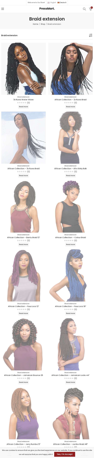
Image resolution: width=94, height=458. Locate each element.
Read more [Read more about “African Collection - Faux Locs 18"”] (70, 313)
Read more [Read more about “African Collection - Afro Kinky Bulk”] (70, 175)
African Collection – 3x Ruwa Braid (24, 168)
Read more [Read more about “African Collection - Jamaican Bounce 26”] (23, 382)
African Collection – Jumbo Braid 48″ (70, 444)
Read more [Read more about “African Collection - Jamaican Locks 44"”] (70, 382)
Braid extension (23, 97)
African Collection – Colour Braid (70, 237)
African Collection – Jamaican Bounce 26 (23, 375)
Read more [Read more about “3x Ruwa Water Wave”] (23, 107)
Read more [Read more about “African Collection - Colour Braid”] (70, 244)
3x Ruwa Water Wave (23, 99)
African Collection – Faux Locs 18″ (70, 306)
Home (35, 24)
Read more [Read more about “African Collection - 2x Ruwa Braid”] (70, 107)
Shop (43, 24)
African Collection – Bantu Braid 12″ (23, 237)
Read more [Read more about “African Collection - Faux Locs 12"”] (23, 313)
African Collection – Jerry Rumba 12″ (23, 444)
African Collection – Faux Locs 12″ (23, 306)
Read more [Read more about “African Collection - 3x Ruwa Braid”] (23, 175)
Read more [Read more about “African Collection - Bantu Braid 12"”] (23, 244)
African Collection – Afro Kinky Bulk (70, 168)
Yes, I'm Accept (65, 454)
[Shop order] (91, 36)
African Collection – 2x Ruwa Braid (70, 99)
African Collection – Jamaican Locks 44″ (70, 375)
